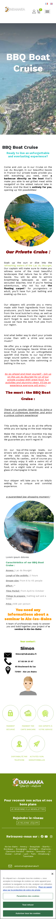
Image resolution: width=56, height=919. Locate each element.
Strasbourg (43, 854)
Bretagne (33, 849)
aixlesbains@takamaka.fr (23, 866)
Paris (33, 854)
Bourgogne (21, 849)
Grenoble (40, 851)
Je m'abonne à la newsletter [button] (28, 809)
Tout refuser (28, 906)
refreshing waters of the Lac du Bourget (27, 265)
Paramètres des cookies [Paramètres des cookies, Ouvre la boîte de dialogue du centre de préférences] (28, 898)
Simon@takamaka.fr (26, 654)
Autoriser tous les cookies (28, 915)
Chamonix (46, 849)
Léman (17, 854)
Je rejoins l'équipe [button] (28, 823)
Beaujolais (35, 846)
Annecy (23, 846)
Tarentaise (28, 856)
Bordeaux (8, 849)
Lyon (26, 854)
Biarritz (46, 846)
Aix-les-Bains (11, 846)
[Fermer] (52, 875)
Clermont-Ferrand (15, 851)
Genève (30, 851)
